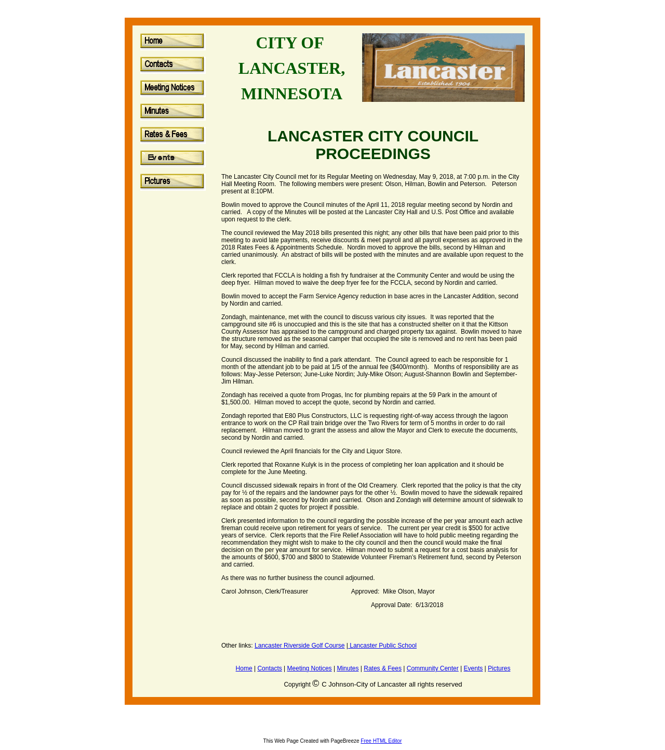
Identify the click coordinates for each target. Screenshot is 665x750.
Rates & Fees (383, 668)
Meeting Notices (309, 668)
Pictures (499, 668)
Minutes (347, 668)
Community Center (433, 668)
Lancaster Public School (382, 645)
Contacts (269, 668)
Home (244, 668)
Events (473, 668)
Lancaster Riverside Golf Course (299, 645)
